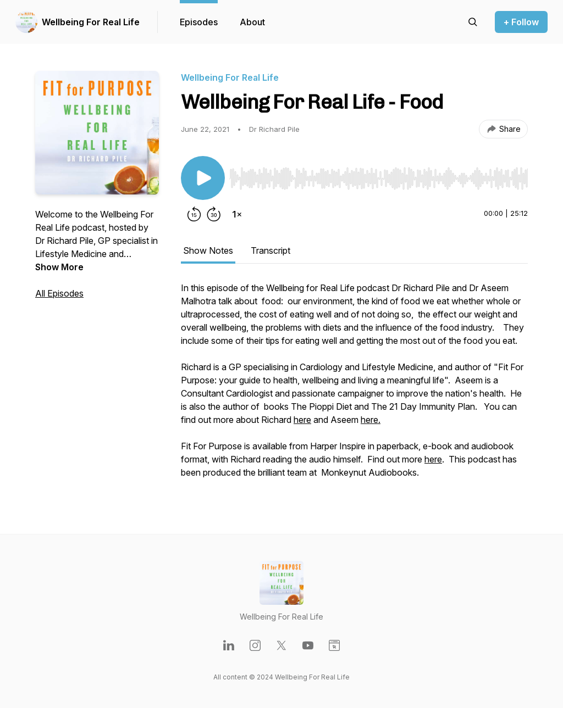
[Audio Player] (378, 175)
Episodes (199, 21)
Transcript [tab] (270, 250)
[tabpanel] (354, 385)
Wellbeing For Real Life (91, 21)
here (302, 419)
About (252, 21)
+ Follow (521, 21)
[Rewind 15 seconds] (194, 214)
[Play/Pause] (203, 178)
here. (370, 419)
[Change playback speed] (237, 214)
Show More (59, 266)
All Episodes (59, 293)
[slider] (378, 178)
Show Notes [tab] (208, 250)
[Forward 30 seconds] (214, 214)
